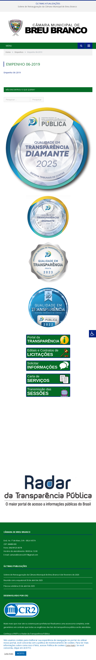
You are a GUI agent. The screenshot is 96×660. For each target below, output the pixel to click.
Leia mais (70, 645)
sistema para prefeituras (39, 623)
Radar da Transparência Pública (36, 633)
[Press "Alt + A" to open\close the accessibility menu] (92, 333)
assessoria (70, 623)
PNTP (15, 633)
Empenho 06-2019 (12, 72)
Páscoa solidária (11, 586)
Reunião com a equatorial (15, 580)
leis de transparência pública (63, 627)
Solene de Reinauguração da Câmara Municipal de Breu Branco (47, 6)
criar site (21, 623)
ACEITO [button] (20, 653)
